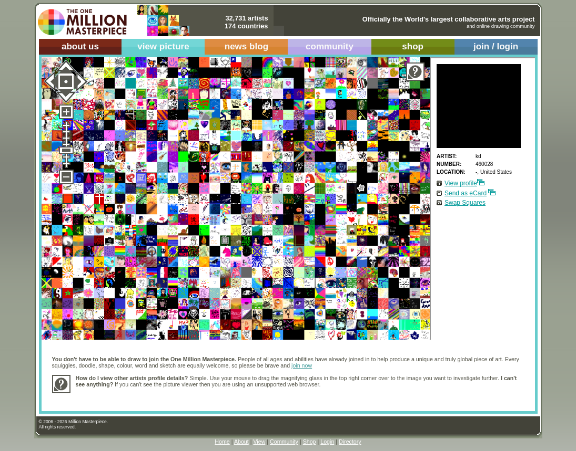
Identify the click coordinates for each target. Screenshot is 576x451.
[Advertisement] (267, 397)
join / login (495, 46)
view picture (163, 46)
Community (284, 441)
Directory (350, 441)
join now (301, 365)
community (329, 46)
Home (222, 441)
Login (327, 441)
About (241, 441)
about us (80, 46)
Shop (309, 441)
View (259, 441)
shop (412, 46)
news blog (246, 46)
